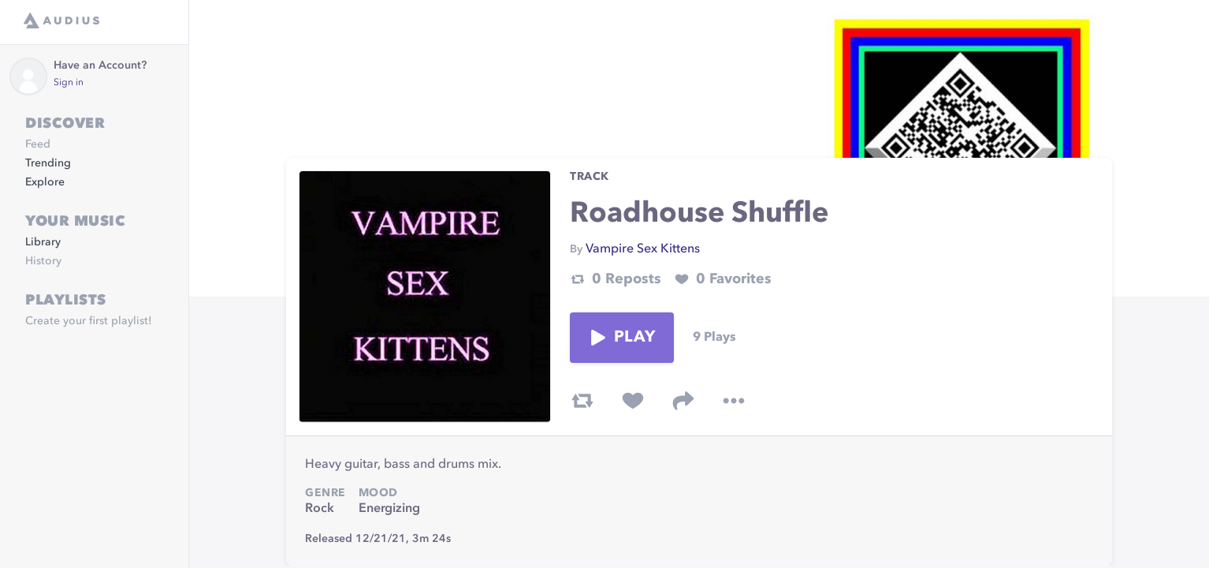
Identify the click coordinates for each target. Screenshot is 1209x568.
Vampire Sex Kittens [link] (643, 249)
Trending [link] (48, 163)
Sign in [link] (69, 83)
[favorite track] (632, 400)
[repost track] (582, 400)
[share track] (683, 400)
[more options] (733, 400)
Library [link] (43, 242)
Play (622, 337)
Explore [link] (45, 182)
